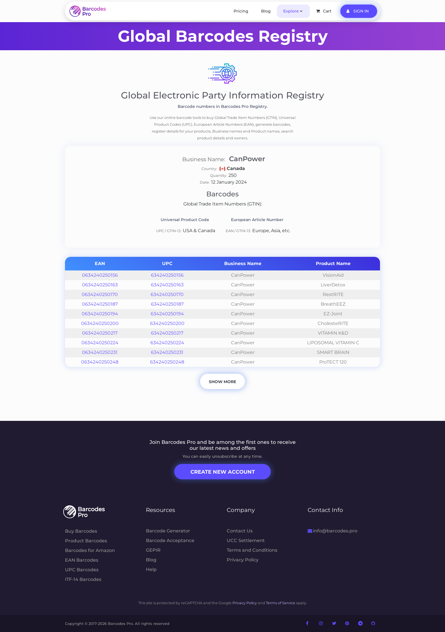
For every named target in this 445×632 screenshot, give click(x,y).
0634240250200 (100, 323)
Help (151, 569)
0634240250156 (100, 275)
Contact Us (240, 531)
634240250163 (167, 284)
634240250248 (167, 362)
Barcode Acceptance (170, 540)
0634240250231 (99, 352)
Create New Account (222, 472)
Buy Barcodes (81, 531)
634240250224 (167, 342)
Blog (266, 11)
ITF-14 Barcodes (83, 579)
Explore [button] (291, 11)
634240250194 (167, 313)
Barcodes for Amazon (90, 550)
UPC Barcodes (81, 569)
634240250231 (167, 352)
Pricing (241, 11)
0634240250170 (100, 294)
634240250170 (167, 294)
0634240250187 (100, 304)
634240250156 (167, 275)
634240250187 (167, 304)
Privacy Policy (243, 559)
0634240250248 (99, 362)
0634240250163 (100, 284)
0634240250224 (99, 342)
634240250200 (167, 323)
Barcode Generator (168, 531)
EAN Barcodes (81, 560)
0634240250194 (100, 313)
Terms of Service (280, 603)
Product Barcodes (86, 540)
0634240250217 (99, 333)
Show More (222, 381)
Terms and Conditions (252, 550)
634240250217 (167, 333)
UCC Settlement (246, 540)
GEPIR (153, 550)
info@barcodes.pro (332, 531)
